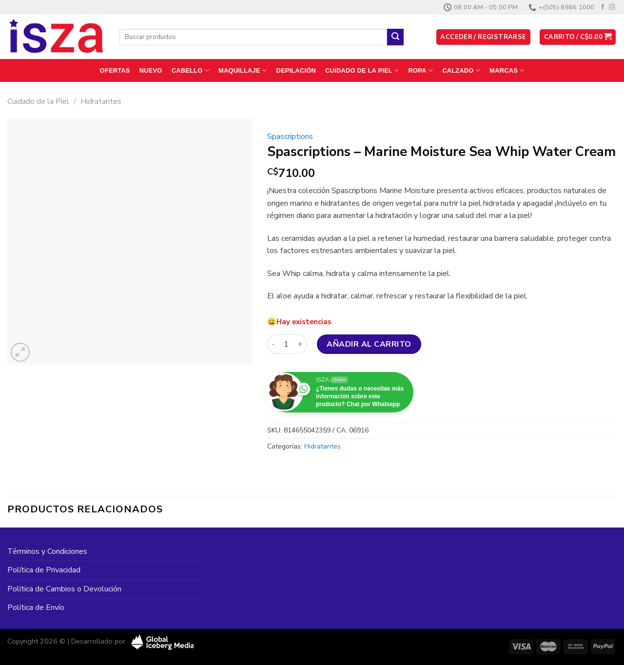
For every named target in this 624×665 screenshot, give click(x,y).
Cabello (190, 70)
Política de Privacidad (43, 570)
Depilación (295, 70)
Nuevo (150, 70)
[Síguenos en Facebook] (602, 7)
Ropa (421, 70)
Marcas (506, 70)
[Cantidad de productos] (286, 344)
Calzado (461, 70)
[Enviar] (395, 37)
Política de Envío (35, 607)
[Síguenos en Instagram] (612, 7)
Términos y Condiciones (47, 551)
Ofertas (115, 70)
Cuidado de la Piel (362, 70)
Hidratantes (100, 101)
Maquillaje (242, 70)
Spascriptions (290, 136)
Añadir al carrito (369, 344)
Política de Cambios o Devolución (64, 589)
